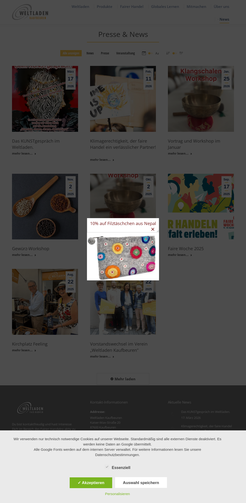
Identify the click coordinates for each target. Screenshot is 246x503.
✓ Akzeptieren (91, 482)
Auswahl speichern (141, 482)
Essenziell (117, 467)
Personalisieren (117, 494)
